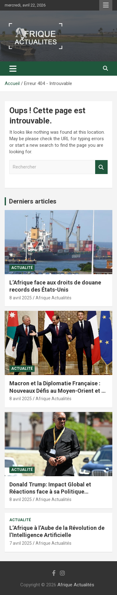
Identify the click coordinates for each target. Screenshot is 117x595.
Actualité (22, 268)
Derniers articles (32, 201)
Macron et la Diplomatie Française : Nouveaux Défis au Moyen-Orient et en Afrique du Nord (58, 390)
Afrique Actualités (53, 297)
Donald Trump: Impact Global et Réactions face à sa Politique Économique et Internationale (50, 491)
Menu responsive (105, 5)
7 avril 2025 (20, 543)
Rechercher (101, 167)
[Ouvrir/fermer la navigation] (13, 68)
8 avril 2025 (20, 297)
